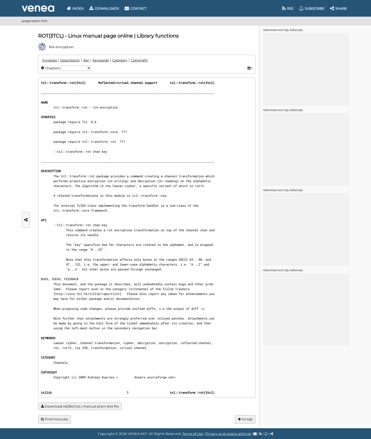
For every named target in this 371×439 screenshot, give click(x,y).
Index (75, 8)
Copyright (139, 60)
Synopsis (49, 60)
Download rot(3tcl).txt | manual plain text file (80, 406)
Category (119, 60)
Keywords (101, 60)
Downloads (104, 8)
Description (70, 60)
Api (86, 60)
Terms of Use (192, 434)
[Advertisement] (306, 69)
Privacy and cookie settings (228, 434)
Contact (136, 8)
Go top (245, 419)
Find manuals (54, 419)
